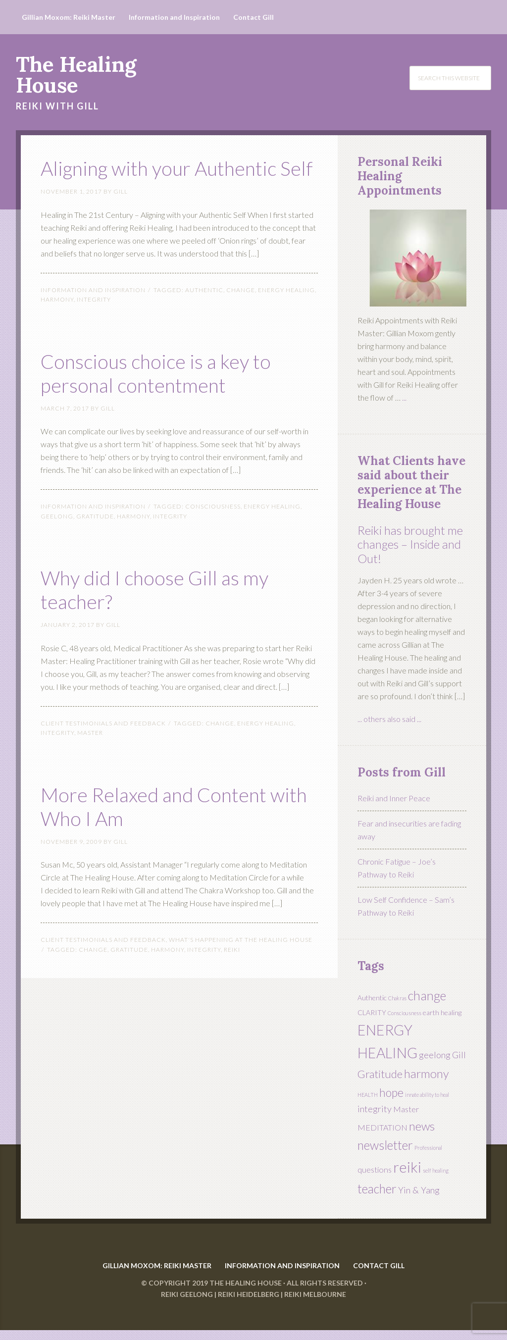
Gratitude (95, 540)
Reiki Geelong (187, 1304)
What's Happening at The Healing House (240, 963)
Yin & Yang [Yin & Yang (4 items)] (419, 1190)
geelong (57, 540)
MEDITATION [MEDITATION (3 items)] (382, 1127)
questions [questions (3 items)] (374, 1169)
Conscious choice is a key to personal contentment (167, 395)
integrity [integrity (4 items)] (374, 1108)
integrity (94, 323)
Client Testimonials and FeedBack (103, 747)
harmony (57, 323)
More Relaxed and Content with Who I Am (177, 829)
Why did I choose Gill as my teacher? (177, 612)
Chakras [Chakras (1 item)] (397, 998)
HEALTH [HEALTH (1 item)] (367, 1094)
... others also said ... (389, 718)
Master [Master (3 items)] (406, 1109)
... (404, 397)
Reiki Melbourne (315, 1304)
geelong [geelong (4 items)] (435, 1054)
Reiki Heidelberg (248, 1304)
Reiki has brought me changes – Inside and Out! (410, 544)
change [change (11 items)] (427, 995)
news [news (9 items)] (422, 1126)
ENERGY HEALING (286, 313)
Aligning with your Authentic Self (132, 179)
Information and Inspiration (93, 313)
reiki (232, 973)
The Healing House (76, 75)
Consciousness (213, 530)
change (240, 313)
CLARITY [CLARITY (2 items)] (371, 1012)
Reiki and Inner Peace (393, 798)
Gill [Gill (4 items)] (459, 1054)
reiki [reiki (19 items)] (407, 1167)
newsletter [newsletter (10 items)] (385, 1145)
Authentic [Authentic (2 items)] (372, 997)
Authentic (204, 313)
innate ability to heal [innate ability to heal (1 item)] (427, 1094)
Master (90, 756)
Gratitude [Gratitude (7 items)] (380, 1074)
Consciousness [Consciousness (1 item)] (404, 1013)
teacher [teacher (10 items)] (377, 1189)
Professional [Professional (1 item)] (428, 1147)
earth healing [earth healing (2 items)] (442, 1012)
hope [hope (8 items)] (391, 1092)
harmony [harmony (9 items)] (426, 1074)
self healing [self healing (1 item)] (436, 1170)
